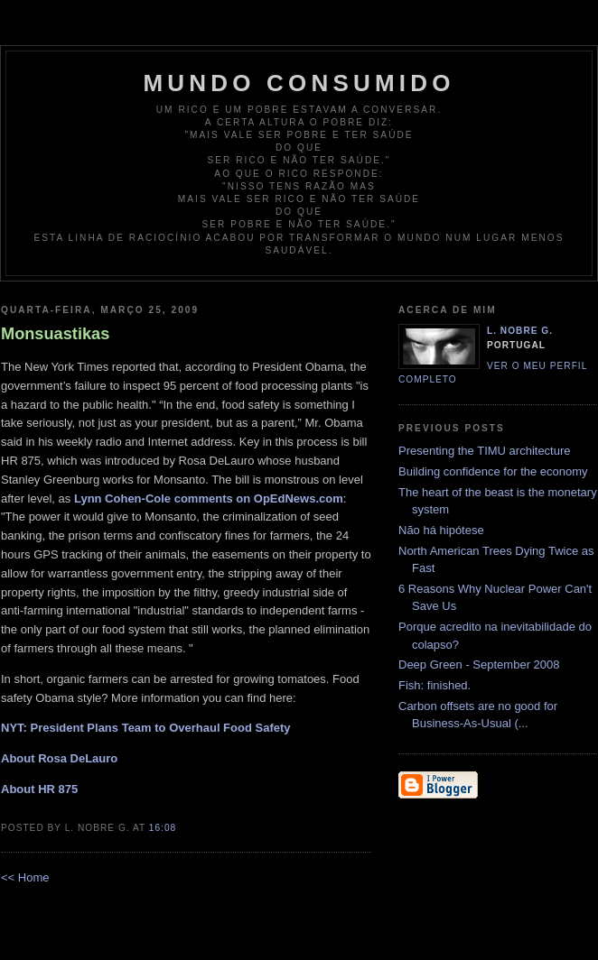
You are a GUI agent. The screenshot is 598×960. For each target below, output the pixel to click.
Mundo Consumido (298, 83)
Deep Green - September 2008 (479, 664)
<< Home (25, 877)
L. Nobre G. (520, 331)
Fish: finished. (434, 685)
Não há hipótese (441, 530)
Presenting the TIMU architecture (484, 450)
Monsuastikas (55, 334)
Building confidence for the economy (493, 471)
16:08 (162, 828)
